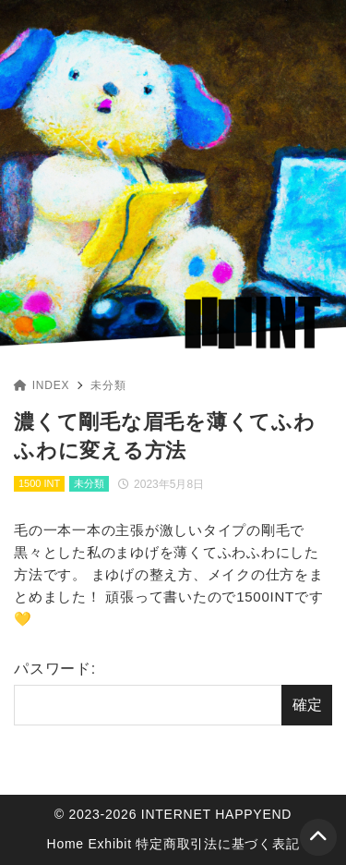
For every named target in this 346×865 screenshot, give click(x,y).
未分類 (107, 385)
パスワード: (147, 693)
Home (65, 843)
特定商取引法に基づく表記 (217, 843)
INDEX (41, 385)
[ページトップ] (318, 837)
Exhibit (110, 843)
